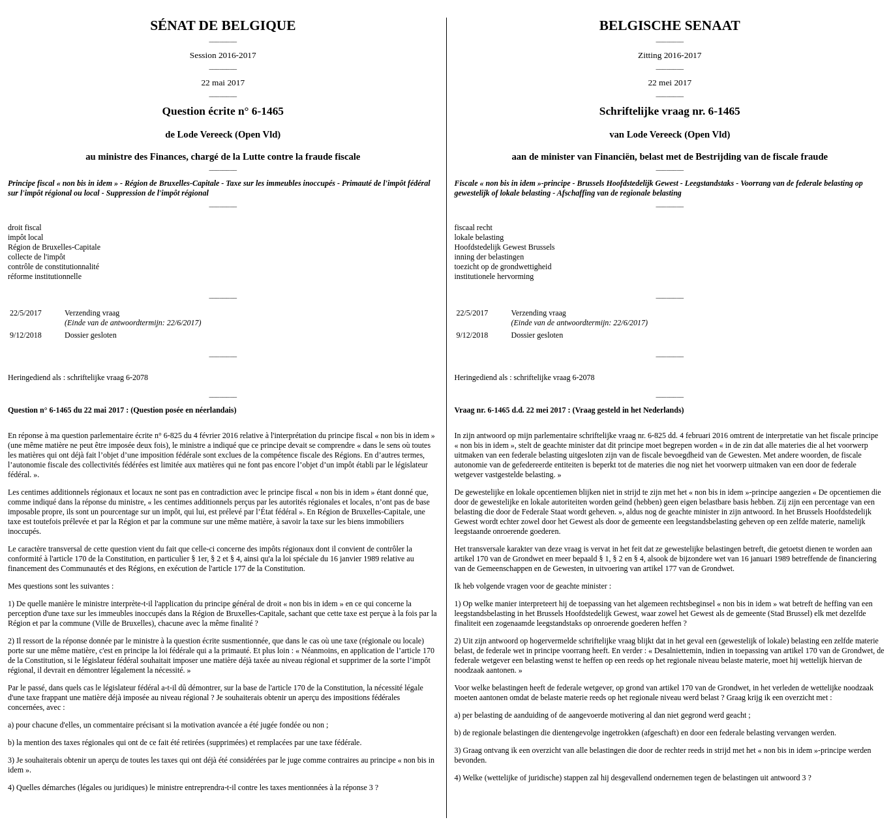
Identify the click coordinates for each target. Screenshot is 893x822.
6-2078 (137, 377)
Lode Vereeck (205, 134)
